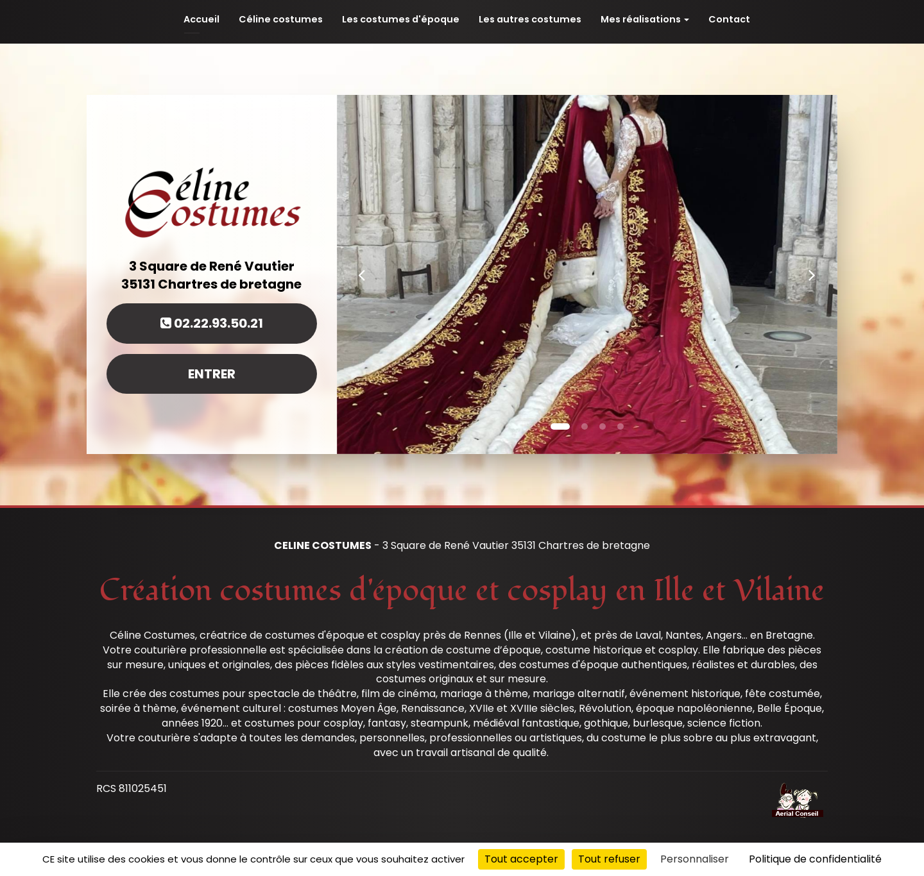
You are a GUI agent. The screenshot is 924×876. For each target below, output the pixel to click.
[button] (362, 274)
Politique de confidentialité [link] (815, 859)
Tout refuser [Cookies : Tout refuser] (609, 859)
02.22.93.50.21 (211, 323)
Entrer (211, 374)
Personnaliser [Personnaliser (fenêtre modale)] (694, 859)
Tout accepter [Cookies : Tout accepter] (521, 859)
